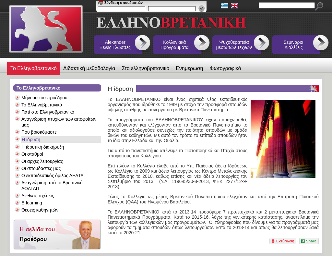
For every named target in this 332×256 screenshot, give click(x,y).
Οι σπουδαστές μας (41, 168)
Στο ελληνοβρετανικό (146, 68)
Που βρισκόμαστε (38, 132)
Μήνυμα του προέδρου (44, 97)
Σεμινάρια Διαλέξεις (293, 45)
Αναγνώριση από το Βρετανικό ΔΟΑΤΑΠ (52, 185)
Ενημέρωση (189, 68)
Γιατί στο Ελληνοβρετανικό (47, 112)
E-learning (31, 202)
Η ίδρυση (31, 139)
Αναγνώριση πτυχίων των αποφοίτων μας (58, 122)
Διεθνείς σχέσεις (37, 195)
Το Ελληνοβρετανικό (33, 68)
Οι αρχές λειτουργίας (42, 161)
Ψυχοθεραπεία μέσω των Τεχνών (234, 45)
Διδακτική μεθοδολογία (89, 68)
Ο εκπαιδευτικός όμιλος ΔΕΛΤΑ (52, 175)
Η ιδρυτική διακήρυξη (42, 147)
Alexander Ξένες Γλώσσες (115, 45)
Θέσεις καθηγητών (39, 210)
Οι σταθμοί (32, 154)
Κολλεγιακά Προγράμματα (174, 45)
